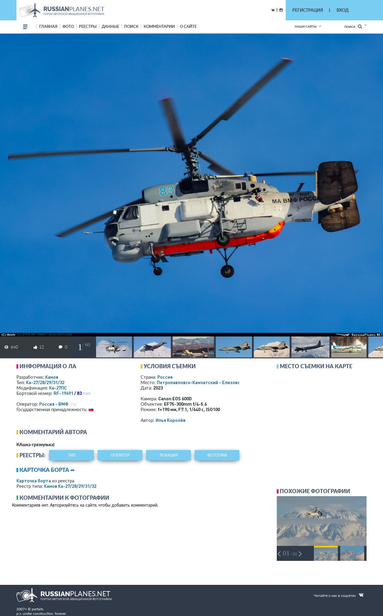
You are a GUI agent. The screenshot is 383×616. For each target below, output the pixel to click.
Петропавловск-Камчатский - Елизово (211, 382)
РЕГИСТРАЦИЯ (307, 10)
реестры (88, 26)
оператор (120, 455)
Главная (48, 26)
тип (86, 393)
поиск (131, 26)
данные (110, 26)
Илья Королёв (171, 420)
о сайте (188, 26)
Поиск (353, 26)
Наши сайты (306, 26)
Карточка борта (33, 480)
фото (68, 26)
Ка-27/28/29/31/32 (45, 382)
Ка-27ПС (58, 387)
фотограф (217, 455)
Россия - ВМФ (54, 404)
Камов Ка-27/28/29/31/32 (70, 486)
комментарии (159, 26)
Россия (165, 377)
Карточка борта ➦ (47, 469)
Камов (51, 377)
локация (168, 455)
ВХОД (343, 10)
